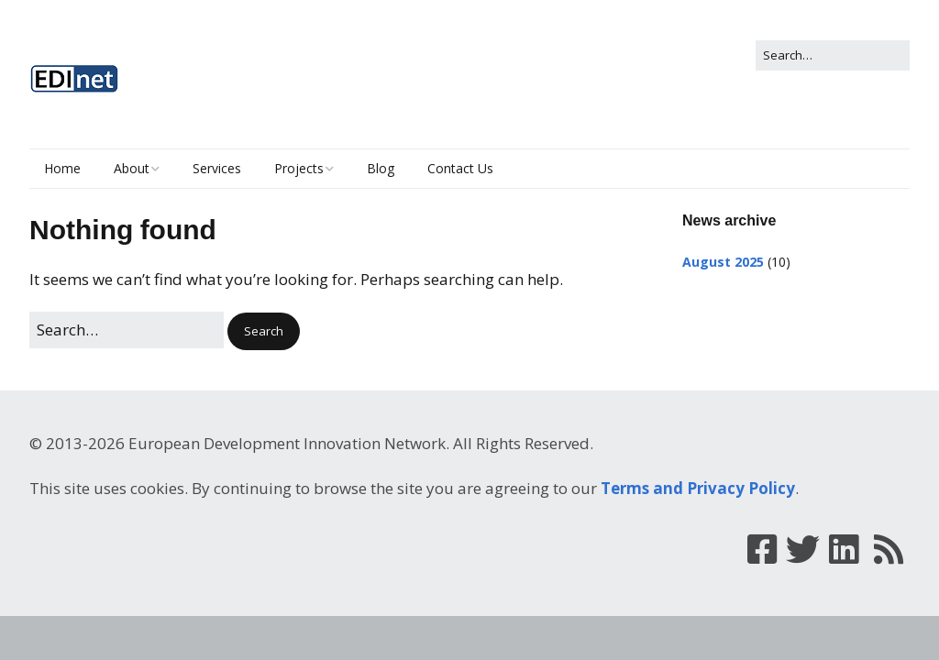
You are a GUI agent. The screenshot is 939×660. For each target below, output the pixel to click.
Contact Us (460, 168)
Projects (299, 168)
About (131, 168)
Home (62, 168)
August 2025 (723, 261)
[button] (263, 331)
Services (217, 168)
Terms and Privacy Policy (698, 488)
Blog (380, 168)
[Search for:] (833, 55)
